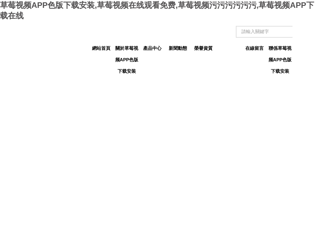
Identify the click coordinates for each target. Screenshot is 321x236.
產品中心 (152, 48)
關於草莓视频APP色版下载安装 (127, 50)
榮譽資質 (203, 48)
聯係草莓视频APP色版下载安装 (280, 50)
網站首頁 (101, 48)
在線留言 (254, 48)
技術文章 (229, 48)
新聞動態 (178, 48)
